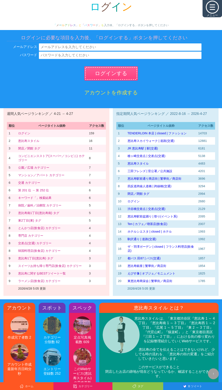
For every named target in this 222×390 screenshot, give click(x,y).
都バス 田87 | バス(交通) (144, 258)
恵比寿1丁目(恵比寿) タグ (35, 258)
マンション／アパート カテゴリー (41, 175)
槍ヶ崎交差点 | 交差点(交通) (146, 156)
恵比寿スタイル (28, 141)
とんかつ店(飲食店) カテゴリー (39, 228)
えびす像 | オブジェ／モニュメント (152, 273)
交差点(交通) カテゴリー (34, 243)
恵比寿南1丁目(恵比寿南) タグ (38, 213)
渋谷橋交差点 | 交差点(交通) (146, 209)
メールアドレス (25, 47)
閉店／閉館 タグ (29, 148)
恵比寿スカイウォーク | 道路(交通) (151, 141)
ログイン (24, 133)
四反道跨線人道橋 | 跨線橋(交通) (149, 186)
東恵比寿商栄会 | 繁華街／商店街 (150, 281)
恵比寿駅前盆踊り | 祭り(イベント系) (152, 216)
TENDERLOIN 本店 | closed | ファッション (157, 133)
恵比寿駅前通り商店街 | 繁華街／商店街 (155, 178)
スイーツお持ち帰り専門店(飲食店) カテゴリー (50, 266)
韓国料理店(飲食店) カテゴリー (39, 250)
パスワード (28, 55)
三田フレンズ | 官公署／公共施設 (150, 171)
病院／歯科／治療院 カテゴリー (39, 205)
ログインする (111, 73)
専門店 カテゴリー (30, 235)
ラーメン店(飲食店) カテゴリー (39, 281)
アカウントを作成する (111, 92)
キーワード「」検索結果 (34, 198)
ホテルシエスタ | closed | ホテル (150, 231)
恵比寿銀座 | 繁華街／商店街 (147, 266)
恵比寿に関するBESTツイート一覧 (42, 273)
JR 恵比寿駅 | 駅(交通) (143, 148)
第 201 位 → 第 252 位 (33, 190)
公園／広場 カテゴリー (33, 167)
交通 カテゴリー (29, 182)
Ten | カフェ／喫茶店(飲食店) (148, 224)
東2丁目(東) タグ (29, 220)
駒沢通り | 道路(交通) (142, 239)
